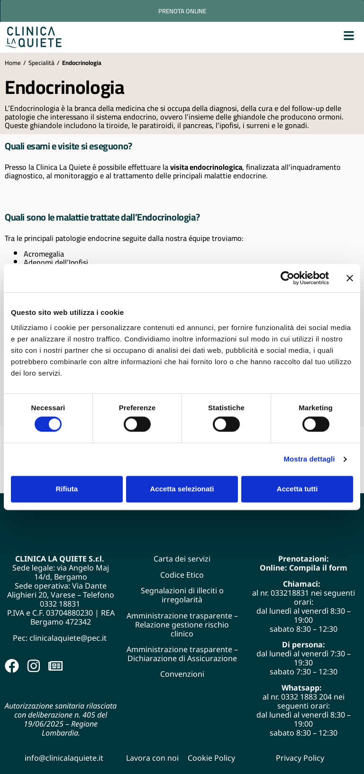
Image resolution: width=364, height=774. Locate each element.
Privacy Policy (300, 758)
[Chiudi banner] (349, 278)
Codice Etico (182, 575)
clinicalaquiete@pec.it (69, 638)
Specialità (41, 62)
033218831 (290, 593)
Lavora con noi (152, 758)
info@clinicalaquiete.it (64, 758)
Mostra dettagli (309, 459)
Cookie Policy (211, 758)
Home (13, 62)
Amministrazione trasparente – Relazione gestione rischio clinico (182, 624)
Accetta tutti (297, 489)
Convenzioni (182, 674)
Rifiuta (66, 489)
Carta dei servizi (182, 558)
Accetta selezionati (182, 489)
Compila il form (318, 567)
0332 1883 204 (306, 696)
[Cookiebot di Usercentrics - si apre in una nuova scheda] (287, 278)
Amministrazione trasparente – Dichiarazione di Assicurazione (182, 653)
